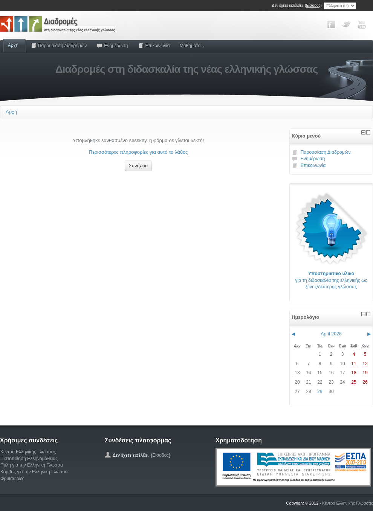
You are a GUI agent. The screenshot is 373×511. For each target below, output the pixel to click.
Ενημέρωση (112, 46)
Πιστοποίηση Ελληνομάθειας (29, 458)
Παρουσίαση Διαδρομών (59, 46)
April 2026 (331, 334)
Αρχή (13, 45)
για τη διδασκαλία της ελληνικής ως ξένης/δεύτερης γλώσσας (331, 280)
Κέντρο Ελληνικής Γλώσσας (28, 451)
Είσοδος (313, 5)
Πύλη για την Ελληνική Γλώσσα (31, 465)
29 (319, 391)
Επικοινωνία (154, 46)
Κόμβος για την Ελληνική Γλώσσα (34, 471)
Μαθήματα (192, 45)
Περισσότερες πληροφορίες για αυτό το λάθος (138, 152)
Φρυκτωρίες (12, 478)
